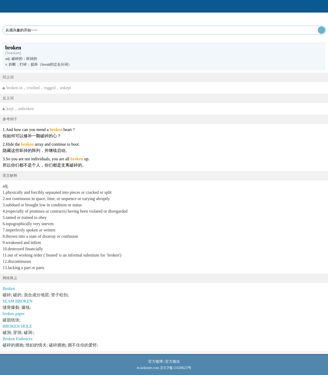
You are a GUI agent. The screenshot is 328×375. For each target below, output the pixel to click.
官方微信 (172, 361)
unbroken (26, 108)
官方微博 (155, 361)
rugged (49, 88)
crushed (33, 88)
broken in (14, 88)
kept (10, 108)
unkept (65, 88)
